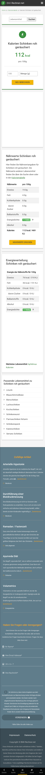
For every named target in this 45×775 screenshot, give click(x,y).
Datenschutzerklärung (28, 712)
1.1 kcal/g (26, 220)
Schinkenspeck (12, 424)
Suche (13, 771)
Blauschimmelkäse (14, 395)
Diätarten (8, 575)
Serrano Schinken (13, 433)
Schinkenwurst (12, 414)
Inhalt (32, 771)
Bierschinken (11, 400)
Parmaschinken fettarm (16, 419)
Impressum (14, 735)
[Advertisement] (22, 119)
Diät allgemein (10, 545)
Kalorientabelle (12, 10)
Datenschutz (30, 735)
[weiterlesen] (22, 479)
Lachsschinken (12, 404)
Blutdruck (8, 483)
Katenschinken (12, 429)
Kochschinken (11, 409)
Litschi (8, 390)
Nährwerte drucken (22, 242)
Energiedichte (9, 608)
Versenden (21, 717)
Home (4, 10)
